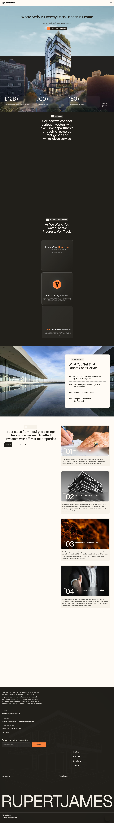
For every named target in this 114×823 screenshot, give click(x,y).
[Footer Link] (92, 721)
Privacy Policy (8, 817)
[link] (57, 229)
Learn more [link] (55, 229)
